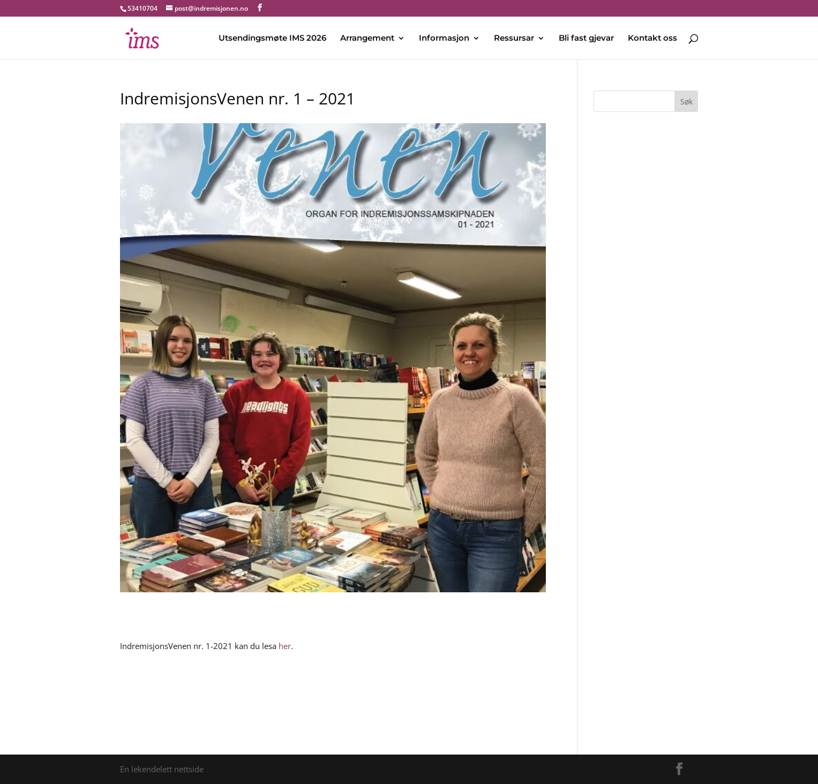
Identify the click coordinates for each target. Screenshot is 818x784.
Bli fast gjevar (586, 38)
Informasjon (444, 38)
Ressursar (514, 38)
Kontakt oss (652, 38)
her (285, 645)
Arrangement (367, 38)
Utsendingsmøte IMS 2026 (272, 38)
